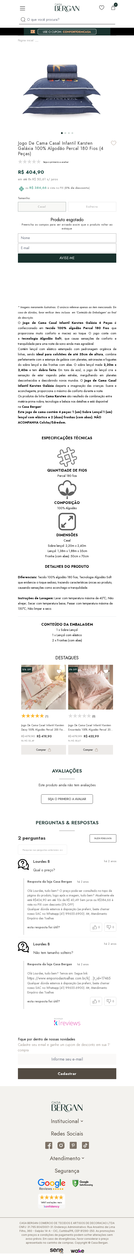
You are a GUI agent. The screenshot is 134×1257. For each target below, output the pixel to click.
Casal (42, 210)
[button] (62, 136)
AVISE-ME (67, 261)
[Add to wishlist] (113, 146)
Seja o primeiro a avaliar (67, 802)
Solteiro (92, 210)
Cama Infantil (58, 40)
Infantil (42, 40)
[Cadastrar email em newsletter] (67, 1077)
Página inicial (25, 40)
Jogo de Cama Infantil (82, 40)
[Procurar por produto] (23, 19)
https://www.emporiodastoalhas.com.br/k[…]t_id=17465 (69, 981)
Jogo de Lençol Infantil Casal (34, 45)
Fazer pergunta (103, 842)
